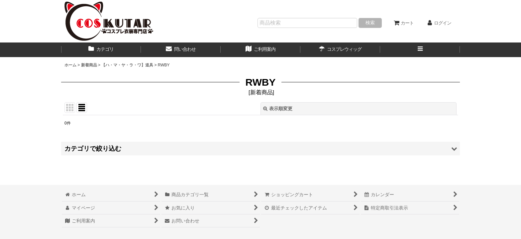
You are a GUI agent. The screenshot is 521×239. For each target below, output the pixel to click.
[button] (420, 49)
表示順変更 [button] (277, 108)
